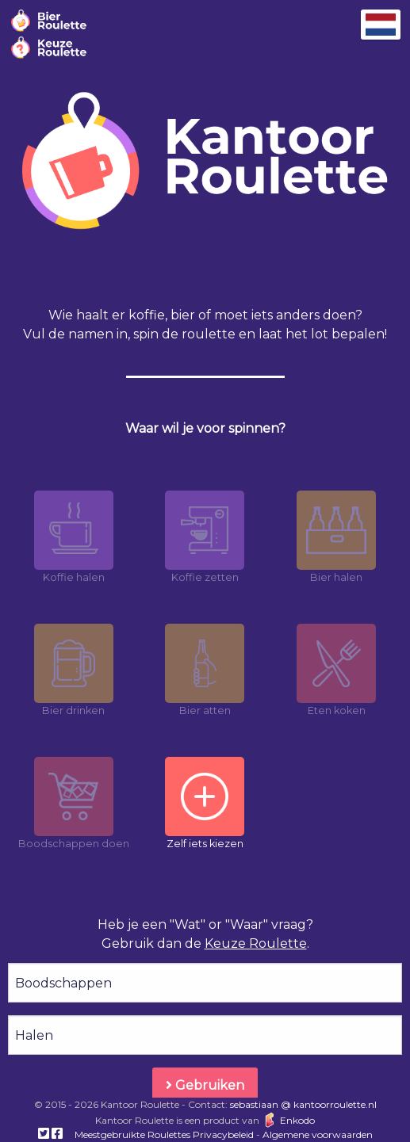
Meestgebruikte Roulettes (132, 1134)
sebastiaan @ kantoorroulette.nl (303, 1104)
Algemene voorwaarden (317, 1134)
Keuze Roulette (256, 943)
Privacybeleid (223, 1134)
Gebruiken (205, 1085)
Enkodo (288, 1120)
